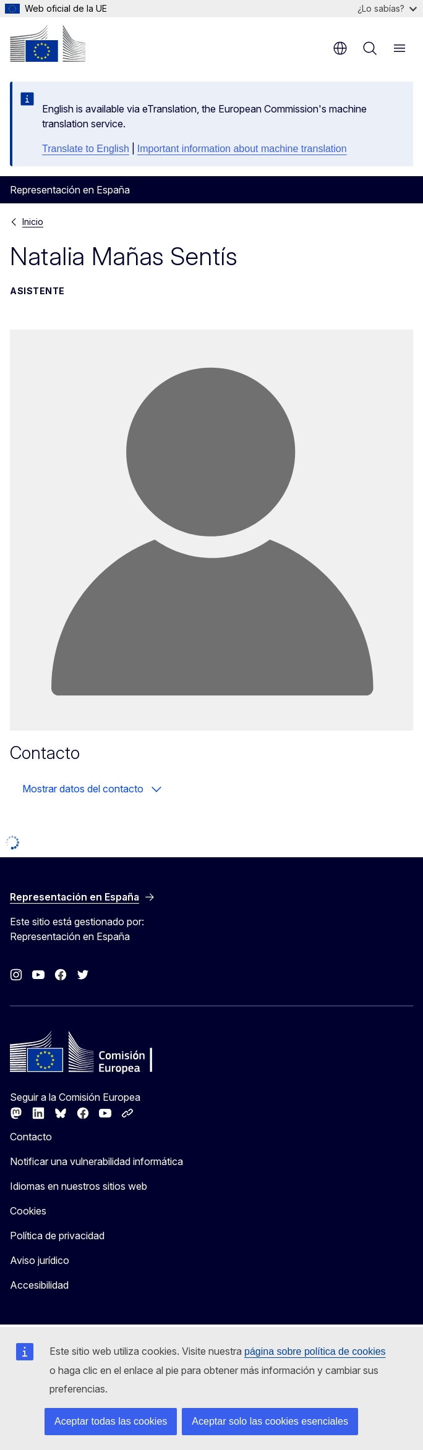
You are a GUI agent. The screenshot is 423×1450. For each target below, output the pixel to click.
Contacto (31, 1136)
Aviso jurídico (39, 1260)
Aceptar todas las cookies (110, 1421)
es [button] (340, 48)
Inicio (32, 221)
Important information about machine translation (242, 148)
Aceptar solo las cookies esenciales (270, 1421)
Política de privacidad (57, 1235)
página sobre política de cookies (315, 1351)
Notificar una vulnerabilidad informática (96, 1161)
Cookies (28, 1211)
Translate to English (85, 148)
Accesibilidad (39, 1285)
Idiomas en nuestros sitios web (78, 1186)
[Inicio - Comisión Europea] (47, 43)
